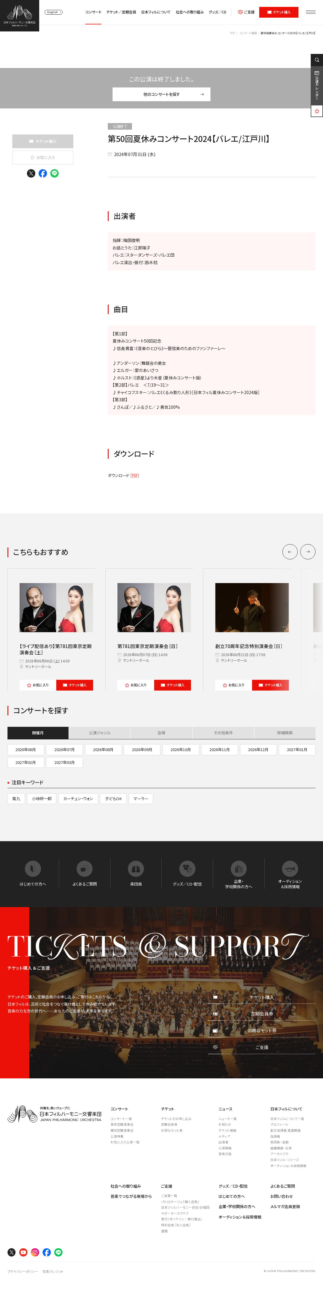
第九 (16, 798)
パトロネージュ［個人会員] (180, 1201)
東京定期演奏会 (122, 1124)
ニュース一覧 (228, 1118)
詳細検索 (285, 732)
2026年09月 (142, 749)
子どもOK (113, 798)
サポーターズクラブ (175, 1213)
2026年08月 (103, 749)
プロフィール (279, 1124)
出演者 (223, 1142)
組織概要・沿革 (281, 1148)
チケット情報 (227, 1130)
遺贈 (164, 1231)
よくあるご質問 (282, 1186)
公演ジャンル (100, 732)
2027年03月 (64, 762)
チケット (75, 684)
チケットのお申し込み (176, 1118)
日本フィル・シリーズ (284, 1159)
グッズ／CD (217, 12)
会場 (161, 732)
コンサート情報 (248, 33)
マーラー (141, 798)
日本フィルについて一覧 (287, 1118)
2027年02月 (26, 762)
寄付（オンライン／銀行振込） (182, 1219)
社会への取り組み (190, 12)
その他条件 (223, 732)
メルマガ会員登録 (285, 1206)
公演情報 (225, 1148)
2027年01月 (297, 749)
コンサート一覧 (121, 1118)
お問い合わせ (281, 1196)
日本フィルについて (156, 12)
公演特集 (117, 1136)
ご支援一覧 (169, 1195)
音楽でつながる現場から (131, 1196)
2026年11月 (220, 749)
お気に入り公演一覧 (124, 1142)
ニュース (226, 1109)
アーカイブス (279, 1153)
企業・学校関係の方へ (237, 1206)
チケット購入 (279, 12)
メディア (224, 1136)
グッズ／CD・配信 (233, 1186)
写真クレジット (53, 1271)
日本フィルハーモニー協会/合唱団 (185, 1207)
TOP (232, 33)
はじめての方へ (232, 1196)
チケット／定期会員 (121, 12)
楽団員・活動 (279, 1142)
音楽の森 (225, 1153)
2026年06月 (26, 749)
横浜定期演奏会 (122, 1130)
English (52, 12)
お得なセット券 (172, 1130)
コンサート (93, 12)
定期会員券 (169, 1124)
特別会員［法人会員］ (176, 1225)
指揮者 (275, 1136)
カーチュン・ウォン (78, 798)
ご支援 (246, 12)
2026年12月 (258, 749)
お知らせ (225, 1124)
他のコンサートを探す (173, 94)
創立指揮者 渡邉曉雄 (285, 1130)
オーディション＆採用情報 (288, 1165)
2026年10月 (181, 749)
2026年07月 (64, 749)
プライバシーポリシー (22, 1271)
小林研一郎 (41, 798)
